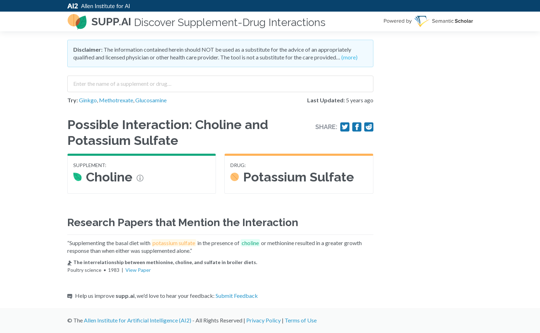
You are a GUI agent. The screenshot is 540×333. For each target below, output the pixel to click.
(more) (349, 57)
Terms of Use (301, 320)
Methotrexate (116, 100)
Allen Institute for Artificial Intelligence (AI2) (137, 320)
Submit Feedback (237, 295)
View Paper (138, 270)
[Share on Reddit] (369, 127)
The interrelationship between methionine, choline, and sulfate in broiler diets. (162, 262)
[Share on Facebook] (357, 127)
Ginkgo (88, 100)
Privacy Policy (263, 320)
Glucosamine (151, 100)
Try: (72, 100)
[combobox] (220, 81)
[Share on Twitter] (345, 127)
